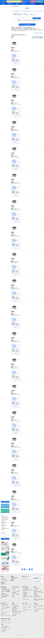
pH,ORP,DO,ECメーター (26, 592)
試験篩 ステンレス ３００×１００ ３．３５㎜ (15, 393)
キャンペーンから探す (4, 580)
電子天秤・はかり (14, 604)
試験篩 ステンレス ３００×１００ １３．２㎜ (15, 182)
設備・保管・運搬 (3, 603)
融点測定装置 (14, 615)
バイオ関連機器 (36, 588)
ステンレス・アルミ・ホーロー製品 (5, 623)
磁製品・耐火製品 (3, 627)
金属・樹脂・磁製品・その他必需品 (5, 618)
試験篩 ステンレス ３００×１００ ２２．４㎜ (15, 103)
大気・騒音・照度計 (26, 588)
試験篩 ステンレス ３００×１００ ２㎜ (14, 472)
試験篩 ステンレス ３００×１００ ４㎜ (14, 367)
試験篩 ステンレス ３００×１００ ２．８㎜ (15, 419)
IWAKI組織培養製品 (4, 588)
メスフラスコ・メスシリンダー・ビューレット (27, 610)
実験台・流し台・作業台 (4, 604)
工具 (2, 631)
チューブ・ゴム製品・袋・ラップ (5, 626)
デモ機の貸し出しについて (14, 577)
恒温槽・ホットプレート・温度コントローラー (38, 593)
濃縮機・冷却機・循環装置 (37, 591)
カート (40, 3)
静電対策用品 (14, 592)
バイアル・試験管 (36, 609)
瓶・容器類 (35, 611)
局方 (23, 597)
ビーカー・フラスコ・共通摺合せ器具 (38, 606)
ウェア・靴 (13, 589)
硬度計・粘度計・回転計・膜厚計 (16, 611)
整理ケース (2, 614)
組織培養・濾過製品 (3, 586)
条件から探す (3, 577)
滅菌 (13, 595)
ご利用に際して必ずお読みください (5, 571)
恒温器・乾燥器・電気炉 (37, 596)
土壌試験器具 (25, 593)
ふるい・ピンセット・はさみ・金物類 (5, 621)
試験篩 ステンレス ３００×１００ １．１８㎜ (15, 551)
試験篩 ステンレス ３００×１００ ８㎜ (14, 261)
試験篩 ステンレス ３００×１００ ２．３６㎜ (15, 446)
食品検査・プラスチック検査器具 (27, 596)
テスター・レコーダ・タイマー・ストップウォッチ (16, 613)
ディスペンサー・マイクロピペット (27, 605)
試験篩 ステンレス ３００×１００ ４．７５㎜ (15, 340)
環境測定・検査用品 (25, 586)
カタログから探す (3, 579)
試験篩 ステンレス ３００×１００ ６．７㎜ (15, 287)
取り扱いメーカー (3, 583)
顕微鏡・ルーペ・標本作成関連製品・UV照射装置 (38, 599)
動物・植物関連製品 (4, 596)
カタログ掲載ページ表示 (38, 32)
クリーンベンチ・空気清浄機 (5, 607)
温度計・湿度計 (14, 607)
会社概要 (12, 580)
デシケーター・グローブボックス (5, 615)
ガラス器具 (34, 603)
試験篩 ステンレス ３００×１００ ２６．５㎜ (15, 76)
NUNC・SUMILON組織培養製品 (5, 589)
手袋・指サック (14, 588)
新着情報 (17, 3)
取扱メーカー (24, 3)
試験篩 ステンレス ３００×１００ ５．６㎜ (15, 314)
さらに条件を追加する (27, 24)
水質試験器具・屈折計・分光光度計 (27, 590)
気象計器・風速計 (14, 608)
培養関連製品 (3, 593)
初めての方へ (27, 1)
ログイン (33, 1)
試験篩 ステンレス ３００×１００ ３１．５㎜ (15, 50)
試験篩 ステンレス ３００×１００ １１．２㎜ (15, 208)
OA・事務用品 (3, 630)
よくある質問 (31, 3)
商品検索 (3, 3)
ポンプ (35, 597)
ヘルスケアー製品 (25, 599)
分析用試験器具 (36, 604)
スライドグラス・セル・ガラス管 (38, 608)
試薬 (2, 597)
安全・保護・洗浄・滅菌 (15, 586)
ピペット (24, 608)
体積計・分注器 (25, 603)
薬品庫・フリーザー (4, 608)
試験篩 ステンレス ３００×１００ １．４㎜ (15, 525)
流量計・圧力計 (14, 610)
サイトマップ (23, 577)
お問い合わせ (6, 501)
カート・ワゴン (3, 611)
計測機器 (13, 603)
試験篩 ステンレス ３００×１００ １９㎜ (15, 129)
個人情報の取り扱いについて (25, 576)
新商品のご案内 (10, 3)
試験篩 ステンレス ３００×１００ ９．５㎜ (15, 235)
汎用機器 (34, 586)
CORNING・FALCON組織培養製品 (5, 592)
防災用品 (13, 596)
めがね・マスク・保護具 (15, 591)
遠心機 (35, 589)
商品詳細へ (15, 63)
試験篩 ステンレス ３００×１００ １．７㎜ (15, 499)
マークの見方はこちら (29, 26)
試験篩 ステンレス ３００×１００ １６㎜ (15, 156)
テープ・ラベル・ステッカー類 (5, 629)
